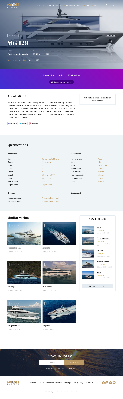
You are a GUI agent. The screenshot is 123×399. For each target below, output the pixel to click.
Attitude (46, 247)
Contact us (89, 383)
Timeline (97, 5)
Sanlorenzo (100, 256)
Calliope (11, 286)
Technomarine (103, 238)
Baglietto (45, 251)
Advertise (32, 383)
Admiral (9, 329)
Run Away (47, 286)
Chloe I (100, 250)
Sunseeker (10, 251)
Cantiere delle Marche (17, 54)
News (88, 5)
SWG (99, 227)
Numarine (10, 290)
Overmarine (100, 244)
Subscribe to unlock (62, 82)
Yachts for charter (74, 5)
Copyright (67, 383)
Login (113, 5)
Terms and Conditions (54, 383)
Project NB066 (103, 261)
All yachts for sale (97, 286)
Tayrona (46, 325)
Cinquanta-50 (13, 325)
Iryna (99, 272)
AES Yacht (99, 267)
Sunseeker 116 (14, 247)
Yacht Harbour (13, 5)
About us (40, 383)
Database (41, 5)
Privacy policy (78, 383)
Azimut (99, 233)
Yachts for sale (55, 5)
